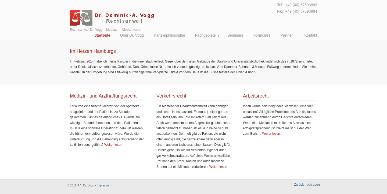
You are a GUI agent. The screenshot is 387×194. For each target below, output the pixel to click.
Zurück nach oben (307, 184)
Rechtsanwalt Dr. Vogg (153, 14)
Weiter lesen (113, 145)
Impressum (104, 185)
